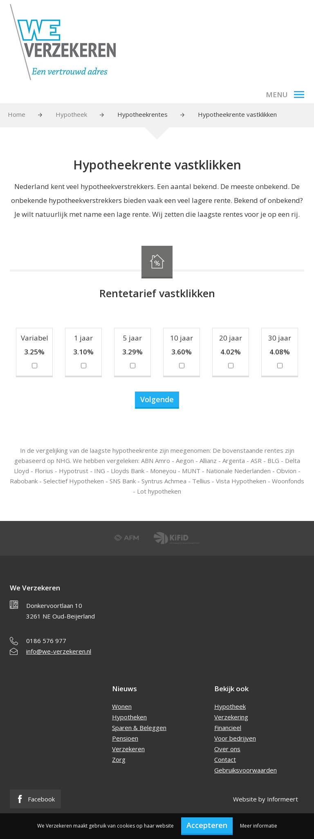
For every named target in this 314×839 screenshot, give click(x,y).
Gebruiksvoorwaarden (245, 770)
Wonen (122, 706)
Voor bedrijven (235, 738)
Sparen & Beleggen (139, 727)
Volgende (157, 399)
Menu (285, 94)
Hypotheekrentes (142, 114)
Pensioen (125, 738)
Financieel (227, 727)
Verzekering (231, 717)
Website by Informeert (265, 799)
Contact (225, 759)
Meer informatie (258, 825)
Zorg (119, 759)
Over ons (227, 749)
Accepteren (206, 825)
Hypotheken (129, 717)
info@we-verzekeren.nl (58, 651)
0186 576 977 (46, 640)
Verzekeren (128, 749)
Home (16, 114)
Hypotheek (71, 114)
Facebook (35, 799)
